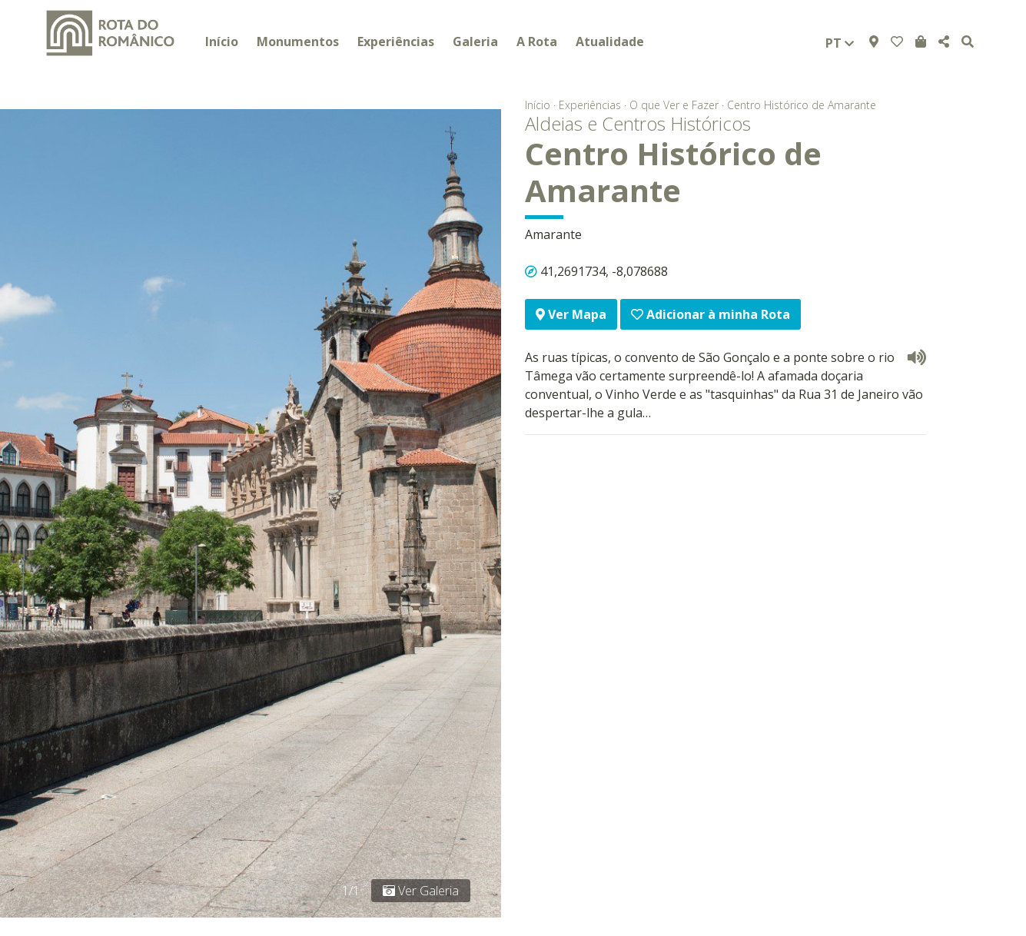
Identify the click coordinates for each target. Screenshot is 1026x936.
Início (221, 41)
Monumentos (298, 41)
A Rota (536, 41)
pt (839, 43)
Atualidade (610, 41)
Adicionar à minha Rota (710, 314)
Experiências (395, 41)
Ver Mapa (571, 314)
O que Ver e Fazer (674, 105)
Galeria (475, 41)
